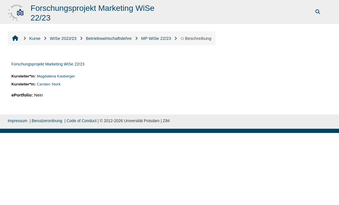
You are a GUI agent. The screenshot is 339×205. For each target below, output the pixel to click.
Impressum (17, 120)
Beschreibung (195, 38)
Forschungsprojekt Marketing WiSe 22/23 (47, 64)
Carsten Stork (49, 84)
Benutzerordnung (47, 120)
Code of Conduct (81, 120)
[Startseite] (16, 11)
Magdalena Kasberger (56, 76)
